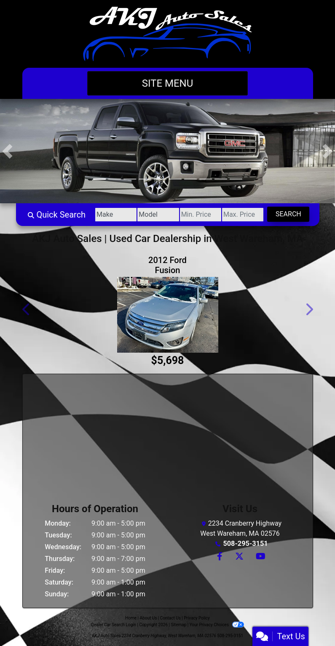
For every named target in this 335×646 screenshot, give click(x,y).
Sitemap (178, 624)
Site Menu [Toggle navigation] (167, 83)
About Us (148, 618)
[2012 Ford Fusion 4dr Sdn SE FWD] (168, 315)
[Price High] (241, 214)
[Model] (155, 214)
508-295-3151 (245, 544)
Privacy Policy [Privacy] (197, 618)
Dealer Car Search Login (113, 624)
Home (131, 618)
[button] (7, 151)
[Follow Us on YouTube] (259, 557)
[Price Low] (198, 214)
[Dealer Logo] (167, 34)
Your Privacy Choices (217, 624)
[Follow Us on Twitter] (238, 557)
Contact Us (170, 618)
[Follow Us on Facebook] (219, 557)
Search (288, 214)
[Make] (111, 214)
